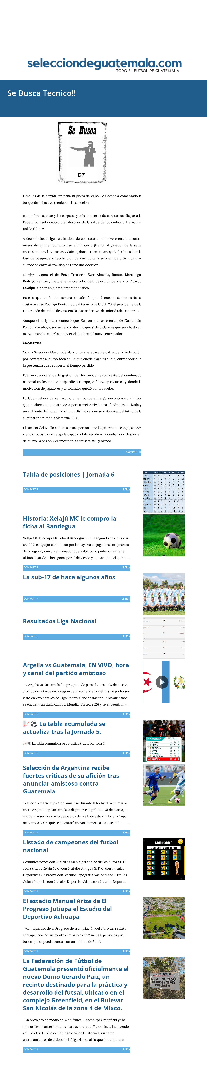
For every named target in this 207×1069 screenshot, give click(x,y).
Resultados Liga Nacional (60, 621)
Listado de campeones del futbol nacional (70, 846)
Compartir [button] (167, 121)
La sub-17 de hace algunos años (69, 577)
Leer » (126, 489)
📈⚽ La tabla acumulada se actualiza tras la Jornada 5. (64, 728)
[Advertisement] (103, 23)
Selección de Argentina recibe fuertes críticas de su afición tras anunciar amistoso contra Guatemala (71, 779)
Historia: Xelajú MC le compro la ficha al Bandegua (69, 522)
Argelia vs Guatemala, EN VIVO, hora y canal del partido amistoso (76, 669)
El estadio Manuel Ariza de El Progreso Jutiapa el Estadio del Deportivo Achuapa (67, 909)
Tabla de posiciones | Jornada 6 (68, 474)
